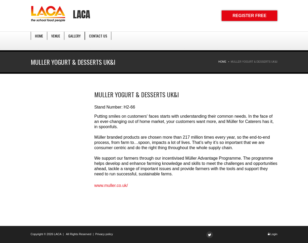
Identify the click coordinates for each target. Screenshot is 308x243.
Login (274, 234)
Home (39, 41)
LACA (81, 14)
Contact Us (98, 41)
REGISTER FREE (250, 15)
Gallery (74, 41)
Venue (55, 41)
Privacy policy (104, 234)
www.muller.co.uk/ (111, 185)
